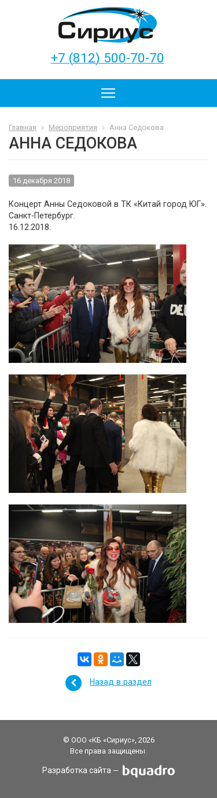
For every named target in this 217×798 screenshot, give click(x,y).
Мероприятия (73, 127)
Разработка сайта (76, 770)
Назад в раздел (121, 681)
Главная (22, 127)
